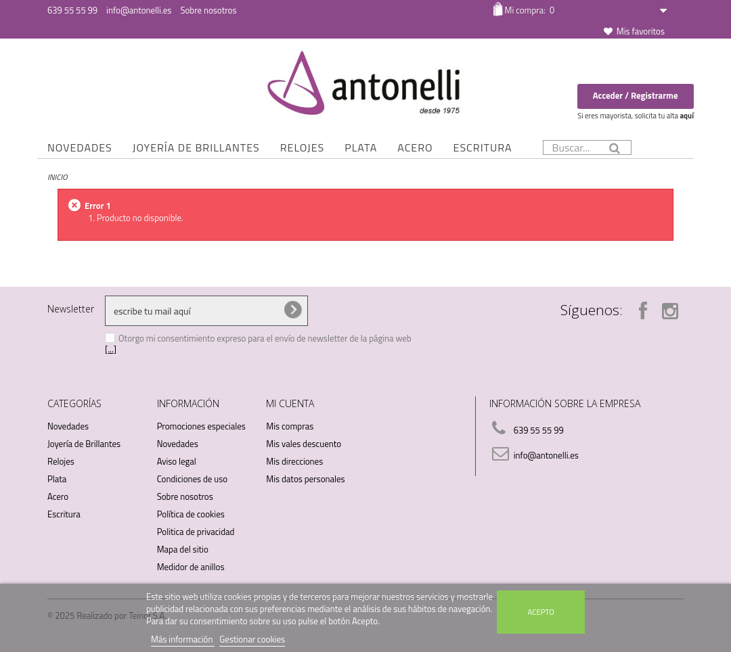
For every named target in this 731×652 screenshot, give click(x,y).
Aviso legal (176, 461)
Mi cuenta (290, 403)
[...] (110, 349)
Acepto (541, 612)
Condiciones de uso (192, 479)
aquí (687, 115)
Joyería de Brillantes (196, 147)
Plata (361, 147)
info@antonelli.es (138, 10)
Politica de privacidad (196, 531)
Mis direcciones (294, 461)
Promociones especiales (201, 426)
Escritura (482, 147)
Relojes (302, 147)
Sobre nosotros (208, 10)
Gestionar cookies (252, 639)
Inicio (57, 176)
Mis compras (289, 426)
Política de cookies (191, 514)
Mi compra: (529, 10)
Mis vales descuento (303, 443)
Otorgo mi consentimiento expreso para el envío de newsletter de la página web (265, 338)
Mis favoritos (641, 31)
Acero (415, 147)
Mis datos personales (305, 479)
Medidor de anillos (191, 567)
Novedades (79, 147)
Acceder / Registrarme (635, 95)
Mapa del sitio (182, 549)
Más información (183, 639)
